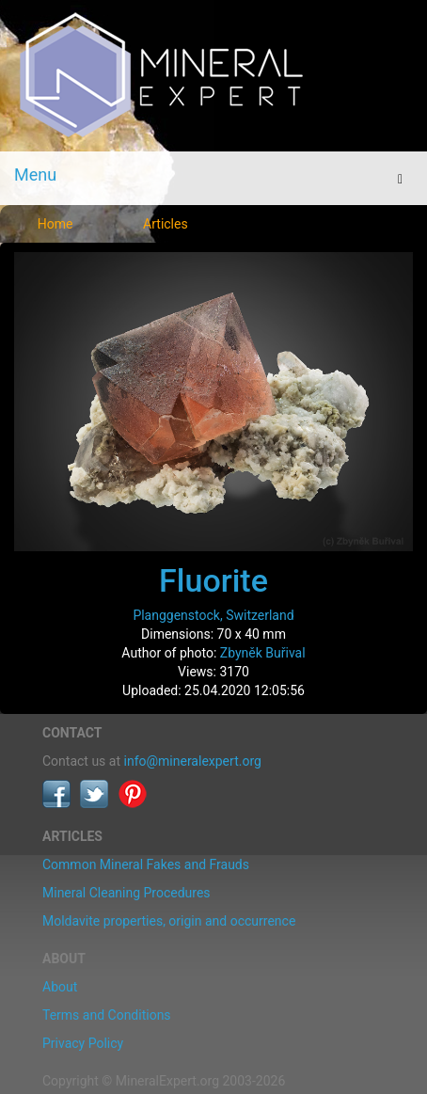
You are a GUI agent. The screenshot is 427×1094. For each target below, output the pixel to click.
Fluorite (213, 580)
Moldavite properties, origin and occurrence (168, 920)
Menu (35, 174)
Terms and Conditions (106, 1015)
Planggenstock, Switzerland (213, 615)
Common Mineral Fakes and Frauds (145, 864)
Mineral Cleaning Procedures (126, 892)
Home (55, 223)
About (59, 986)
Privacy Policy (82, 1043)
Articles (165, 223)
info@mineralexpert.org (192, 761)
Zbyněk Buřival (263, 652)
